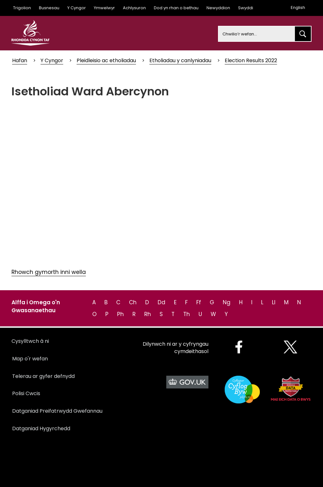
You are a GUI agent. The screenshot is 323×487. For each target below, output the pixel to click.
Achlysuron (134, 8)
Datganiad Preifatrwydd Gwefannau (57, 411)
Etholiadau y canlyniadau (180, 60)
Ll (273, 302)
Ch (133, 302)
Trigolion (22, 8)
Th (186, 314)
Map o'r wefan (30, 358)
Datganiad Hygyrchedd (41, 428)
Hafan (19, 60)
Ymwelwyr (104, 8)
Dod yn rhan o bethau (176, 8)
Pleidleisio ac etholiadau (106, 60)
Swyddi (245, 8)
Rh (147, 314)
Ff (198, 302)
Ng (226, 302)
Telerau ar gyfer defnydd (43, 376)
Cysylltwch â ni (30, 341)
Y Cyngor (76, 8)
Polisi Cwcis (26, 393)
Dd (161, 302)
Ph (120, 314)
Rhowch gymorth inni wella (48, 272)
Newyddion (218, 8)
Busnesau (49, 8)
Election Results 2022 (251, 60)
